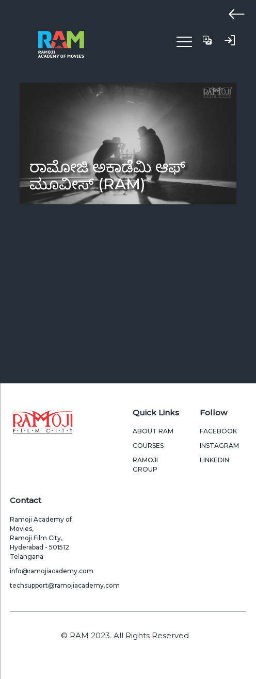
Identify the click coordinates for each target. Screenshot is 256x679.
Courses (148, 445)
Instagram (219, 445)
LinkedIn (214, 460)
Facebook (218, 431)
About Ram (153, 431)
